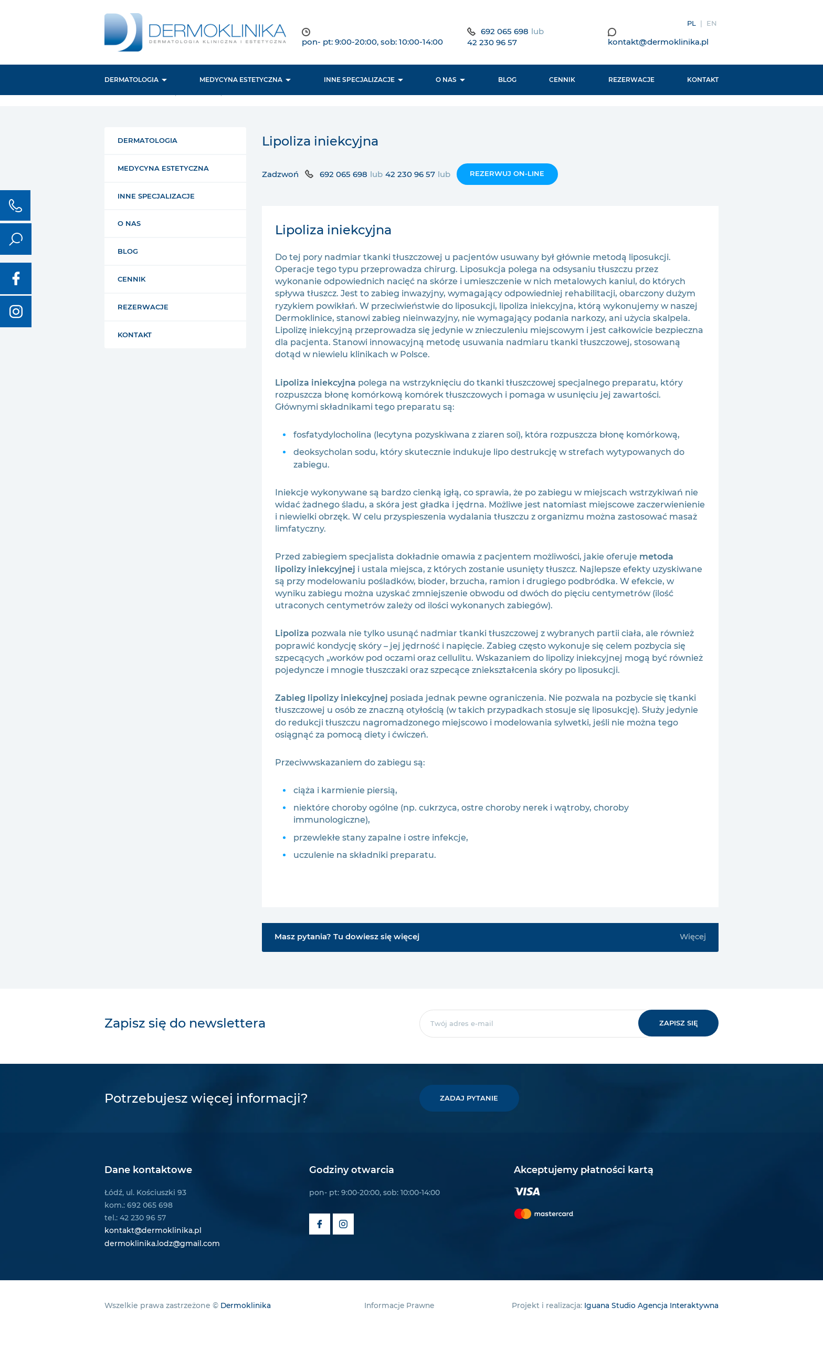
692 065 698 (509, 32)
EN (711, 23)
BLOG (507, 81)
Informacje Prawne (398, 1323)
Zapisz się (677, 1040)
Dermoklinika (246, 1323)
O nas (446, 81)
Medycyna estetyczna (240, 81)
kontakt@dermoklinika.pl (660, 43)
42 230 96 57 (497, 43)
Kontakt (703, 81)
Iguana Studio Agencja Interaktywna (649, 1323)
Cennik (562, 81)
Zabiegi (203, 109)
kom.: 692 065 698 (138, 1222)
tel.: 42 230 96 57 (135, 1235)
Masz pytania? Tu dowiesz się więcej (490, 954)
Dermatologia (131, 81)
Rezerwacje (631, 81)
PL (691, 23)
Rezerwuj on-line (507, 190)
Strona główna (137, 109)
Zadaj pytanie (470, 1115)
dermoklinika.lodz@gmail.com (162, 1261)
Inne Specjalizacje (359, 81)
